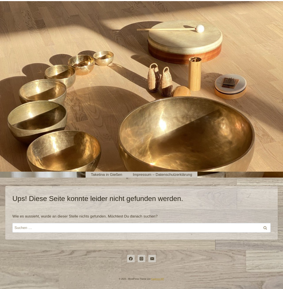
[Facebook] (131, 258)
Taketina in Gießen (106, 175)
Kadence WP (157, 279)
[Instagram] (141, 258)
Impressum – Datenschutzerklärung (162, 175)
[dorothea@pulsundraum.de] (152, 258)
